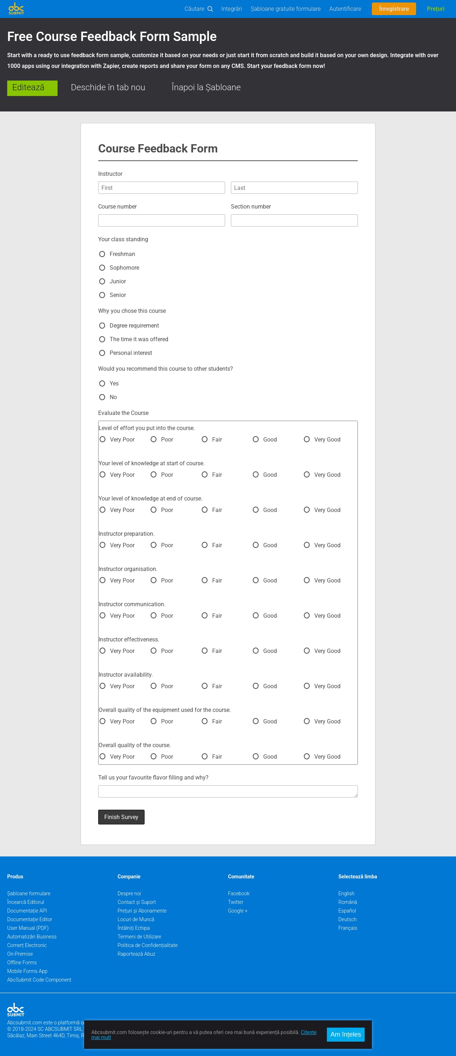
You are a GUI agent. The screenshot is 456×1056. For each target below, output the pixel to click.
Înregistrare (394, 8)
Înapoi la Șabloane (206, 87)
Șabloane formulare (28, 893)
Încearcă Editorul (25, 902)
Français (347, 928)
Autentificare (345, 8)
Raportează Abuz (136, 954)
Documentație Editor (29, 919)
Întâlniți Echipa (134, 928)
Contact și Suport (137, 902)
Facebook (239, 893)
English (346, 893)
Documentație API (27, 911)
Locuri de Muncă (136, 919)
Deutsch (347, 919)
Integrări (231, 8)
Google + (238, 911)
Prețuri (435, 8)
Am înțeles (345, 1034)
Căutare (194, 8)
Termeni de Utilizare (139, 937)
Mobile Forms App (27, 971)
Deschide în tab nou (108, 87)
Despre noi (129, 893)
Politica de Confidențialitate (148, 945)
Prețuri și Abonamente (142, 911)
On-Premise (20, 954)
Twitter (235, 902)
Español (347, 911)
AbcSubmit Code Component (39, 980)
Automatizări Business (31, 937)
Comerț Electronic (27, 945)
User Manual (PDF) (28, 928)
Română (347, 902)
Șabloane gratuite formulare (286, 8)
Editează (28, 87)
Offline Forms (22, 962)
